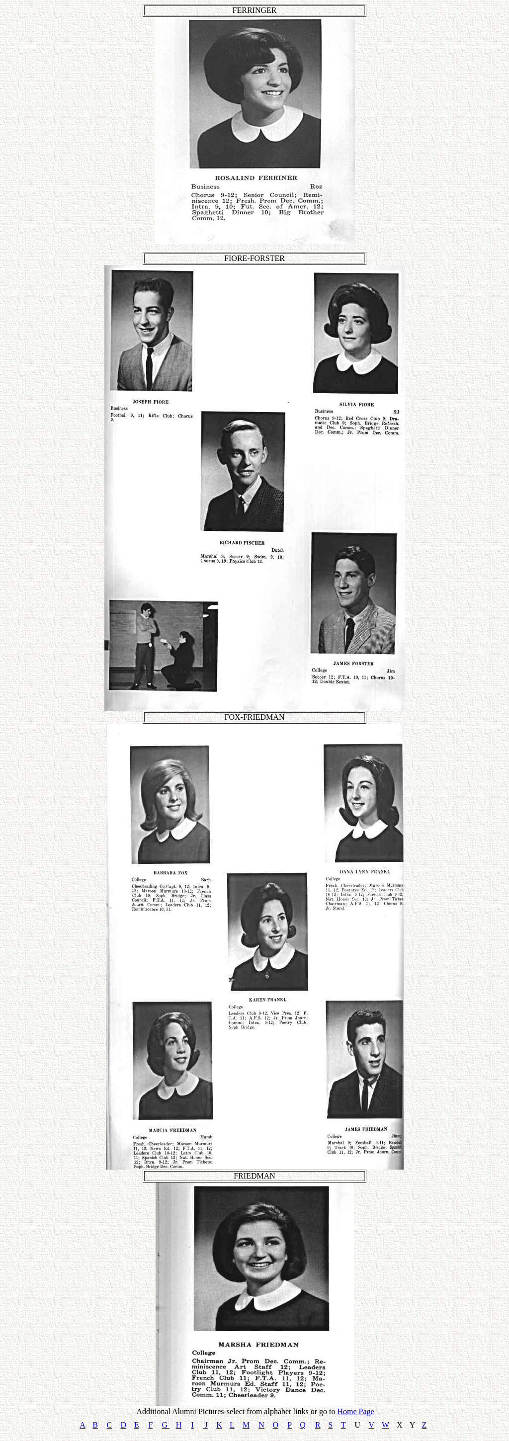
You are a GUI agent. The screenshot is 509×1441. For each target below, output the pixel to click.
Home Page (355, 1411)
